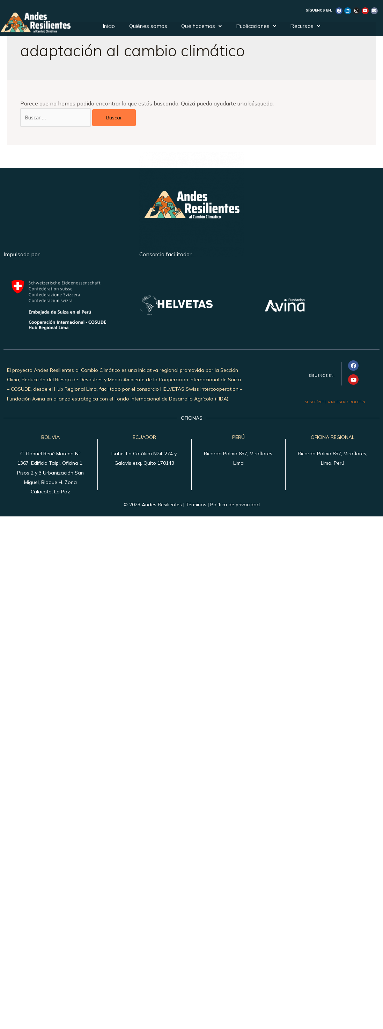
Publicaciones (256, 26)
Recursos (305, 26)
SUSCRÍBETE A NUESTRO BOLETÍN (335, 402)
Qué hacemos (201, 26)
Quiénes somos (148, 26)
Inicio (109, 26)
